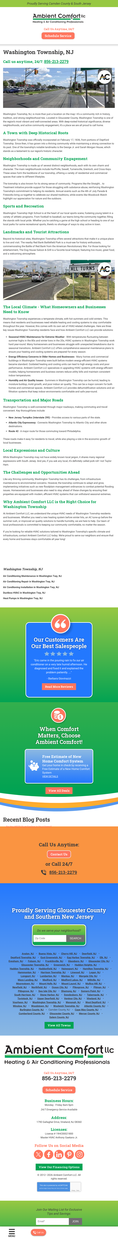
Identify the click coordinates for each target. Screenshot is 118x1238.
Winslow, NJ (19, 978)
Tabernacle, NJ (95, 968)
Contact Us (59, 831)
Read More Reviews (59, 665)
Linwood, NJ (77, 947)
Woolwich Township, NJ (66, 978)
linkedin (59, 1125)
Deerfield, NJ (89, 930)
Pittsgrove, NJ (25, 964)
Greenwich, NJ (62, 940)
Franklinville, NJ (54, 937)
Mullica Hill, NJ (93, 957)
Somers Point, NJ (90, 964)
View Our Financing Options (59, 1138)
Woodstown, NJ (39, 978)
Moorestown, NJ (25, 957)
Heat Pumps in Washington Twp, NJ (23, 576)
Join (75, 1192)
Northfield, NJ (39, 961)
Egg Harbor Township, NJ (81, 933)
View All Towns (59, 997)
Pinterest (69, 1125)
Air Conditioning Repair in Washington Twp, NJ (29, 560)
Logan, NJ (94, 947)
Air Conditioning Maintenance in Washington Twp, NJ (32, 555)
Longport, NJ (28, 951)
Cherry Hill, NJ (69, 930)
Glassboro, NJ (76, 937)
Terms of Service (61, 1159)
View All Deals (59, 768)
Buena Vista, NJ (47, 930)
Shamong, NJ (68, 964)
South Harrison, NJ (24, 968)
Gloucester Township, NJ (35, 940)
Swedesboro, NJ (73, 968)
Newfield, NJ (19, 961)
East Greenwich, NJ (51, 933)
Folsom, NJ (34, 937)
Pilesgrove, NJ (81, 961)
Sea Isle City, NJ (47, 964)
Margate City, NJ (88, 951)
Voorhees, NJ (20, 975)
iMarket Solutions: (61, 1215)
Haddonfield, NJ (48, 944)
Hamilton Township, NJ (95, 944)
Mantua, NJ (67, 951)
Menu (11, 1236)
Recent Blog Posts (26, 796)
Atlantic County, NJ (94, 978)
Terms (77, 1161)
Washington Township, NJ (23, 549)
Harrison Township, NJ (53, 947)
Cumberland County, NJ (32, 985)
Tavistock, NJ (25, 971)
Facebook (48, 1125)
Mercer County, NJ (89, 985)
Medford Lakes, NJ (72, 954)
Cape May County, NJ (86, 981)
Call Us (38, 1232)
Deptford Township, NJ (23, 933)
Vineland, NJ (94, 971)
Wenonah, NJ (73, 975)
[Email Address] (53, 1192)
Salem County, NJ (59, 988)
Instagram (79, 1125)
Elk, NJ (103, 933)
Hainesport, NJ (69, 944)
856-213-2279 (56, 61)
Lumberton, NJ (48, 951)
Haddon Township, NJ (22, 944)
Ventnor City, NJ (73, 971)
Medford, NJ (49, 954)
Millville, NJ (93, 954)
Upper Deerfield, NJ (48, 971)
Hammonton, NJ (27, 947)
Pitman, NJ (100, 961)
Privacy (73, 1161)
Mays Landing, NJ (28, 954)
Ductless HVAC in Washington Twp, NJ (24, 571)
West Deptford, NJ (95, 975)
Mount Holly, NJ (48, 957)
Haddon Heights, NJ (86, 940)
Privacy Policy (50, 1159)
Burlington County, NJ (32, 981)
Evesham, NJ (16, 937)
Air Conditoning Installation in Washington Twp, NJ (31, 566)
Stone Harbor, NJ (49, 968)
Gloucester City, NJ (98, 937)
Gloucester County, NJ (62, 985)
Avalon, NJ (28, 930)
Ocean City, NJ (60, 961)
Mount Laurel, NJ (71, 957)
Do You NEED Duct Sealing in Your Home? (29, 803)
